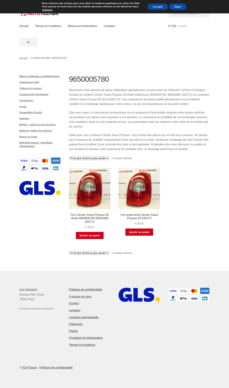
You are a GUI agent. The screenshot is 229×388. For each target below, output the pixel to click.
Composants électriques (33, 94)
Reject (178, 6)
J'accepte (157, 6)
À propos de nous (80, 296)
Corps (22, 106)
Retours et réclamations (82, 26)
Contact (74, 303)
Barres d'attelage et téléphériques (39, 76)
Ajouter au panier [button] (89, 235)
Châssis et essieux (30, 88)
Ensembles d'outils (30, 112)
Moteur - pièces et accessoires (37, 124)
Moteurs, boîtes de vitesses (35, 130)
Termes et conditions (48, 26)
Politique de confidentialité (85, 289)
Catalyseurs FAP (29, 82)
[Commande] (89, 158)
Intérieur (24, 118)
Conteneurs (26, 100)
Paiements (76, 324)
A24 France (29, 367)
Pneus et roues (28, 136)
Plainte (73, 331)
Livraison (109, 26)
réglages (46, 9)
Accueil (24, 26)
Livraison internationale (84, 317)
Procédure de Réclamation (86, 337)
